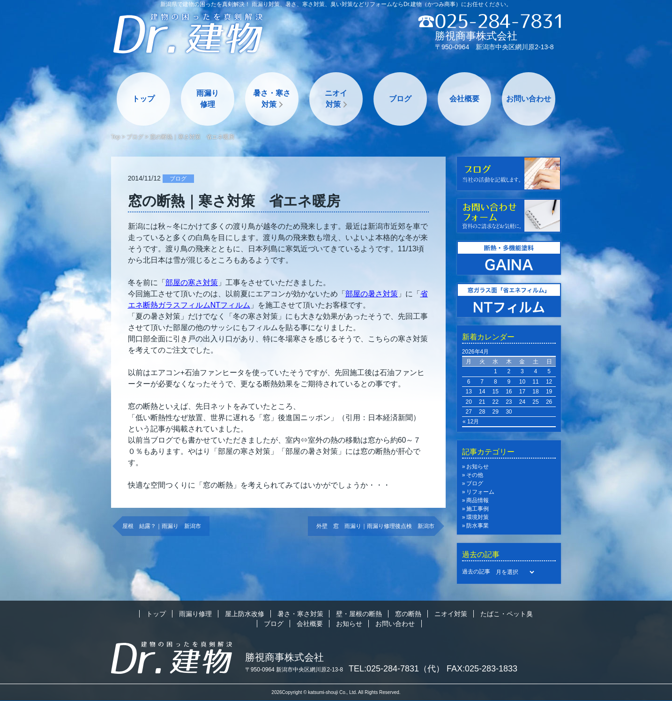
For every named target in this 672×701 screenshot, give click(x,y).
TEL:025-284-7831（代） (396, 668)
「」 (191, 282)
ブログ (400, 99)
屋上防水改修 (244, 614)
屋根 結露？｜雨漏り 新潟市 (161, 526)
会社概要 (464, 99)
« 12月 (471, 421)
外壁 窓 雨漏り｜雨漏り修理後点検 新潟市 (375, 526)
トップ (143, 99)
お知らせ (477, 466)
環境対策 (477, 517)
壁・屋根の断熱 (359, 614)
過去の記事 (476, 571)
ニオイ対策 (336, 98)
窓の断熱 (408, 614)
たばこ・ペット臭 (506, 614)
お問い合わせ (528, 99)
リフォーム (480, 492)
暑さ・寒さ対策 (272, 98)
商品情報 (477, 500)
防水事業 (477, 525)
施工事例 (477, 508)
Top (115, 137)
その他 (474, 475)
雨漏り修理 (207, 98)
